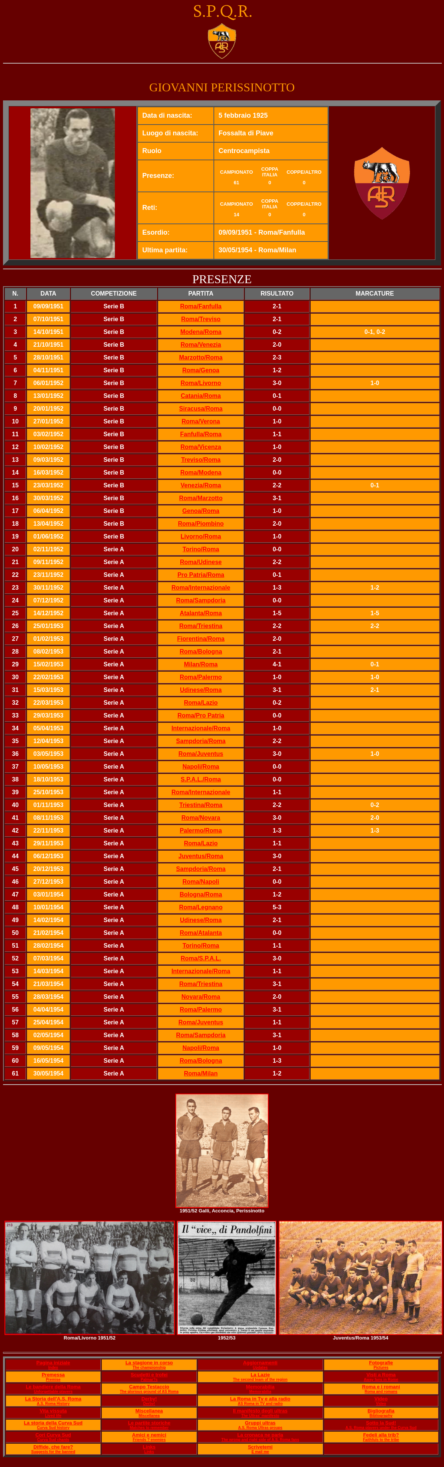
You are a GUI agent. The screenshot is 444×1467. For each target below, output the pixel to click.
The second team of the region (260, 1379)
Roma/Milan (201, 1073)
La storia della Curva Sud (53, 1423)
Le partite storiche (149, 1423)
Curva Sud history (53, 1428)
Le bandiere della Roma (53, 1387)
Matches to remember (149, 1428)
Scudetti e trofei (149, 1374)
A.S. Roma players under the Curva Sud (381, 1428)
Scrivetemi (260, 1447)
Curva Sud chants (53, 1440)
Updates (260, 1367)
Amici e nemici (149, 1435)
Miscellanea (149, 1411)
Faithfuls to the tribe (381, 1440)
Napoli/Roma (201, 766)
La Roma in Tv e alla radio (260, 1399)
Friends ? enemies (149, 1440)
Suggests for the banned (53, 1452)
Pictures (381, 1367)
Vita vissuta (53, 1411)
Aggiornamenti (260, 1362)
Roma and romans (381, 1392)
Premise (53, 1379)
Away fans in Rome (381, 1379)
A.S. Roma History (53, 1404)
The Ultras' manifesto (260, 1416)
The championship (149, 1367)
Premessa (53, 1374)
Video (381, 1399)
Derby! (149, 1399)
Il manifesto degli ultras (260, 1411)
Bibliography (381, 1416)
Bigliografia (381, 1411)
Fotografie (381, 1362)
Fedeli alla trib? (381, 1435)
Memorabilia (260, 1387)
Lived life (53, 1416)
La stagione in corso (149, 1362)
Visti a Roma (381, 1374)
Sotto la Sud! (381, 1423)
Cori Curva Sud (53, 1435)
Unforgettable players (53, 1392)
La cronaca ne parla (260, 1435)
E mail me (260, 1452)
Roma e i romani (381, 1387)
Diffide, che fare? (53, 1447)
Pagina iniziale (53, 1362)
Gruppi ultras (260, 1423)
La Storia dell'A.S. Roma (53, 1399)
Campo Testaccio (149, 1387)
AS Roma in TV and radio (260, 1404)
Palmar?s (149, 1379)
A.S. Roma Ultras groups (260, 1428)
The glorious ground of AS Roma (149, 1392)
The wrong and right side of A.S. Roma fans (260, 1440)
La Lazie (260, 1374)
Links (149, 1447)
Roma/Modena (200, 472)
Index (53, 1367)
